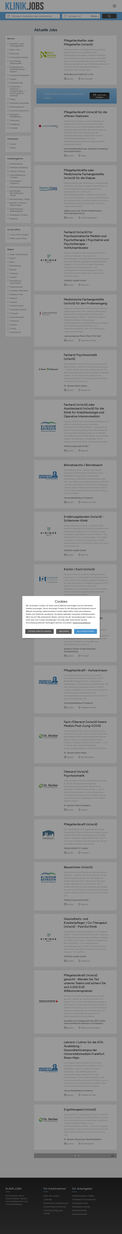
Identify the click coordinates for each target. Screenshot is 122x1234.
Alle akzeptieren (85, 631)
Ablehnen (64, 631)
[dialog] (61, 617)
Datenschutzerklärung (81, 623)
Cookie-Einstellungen (39, 631)
